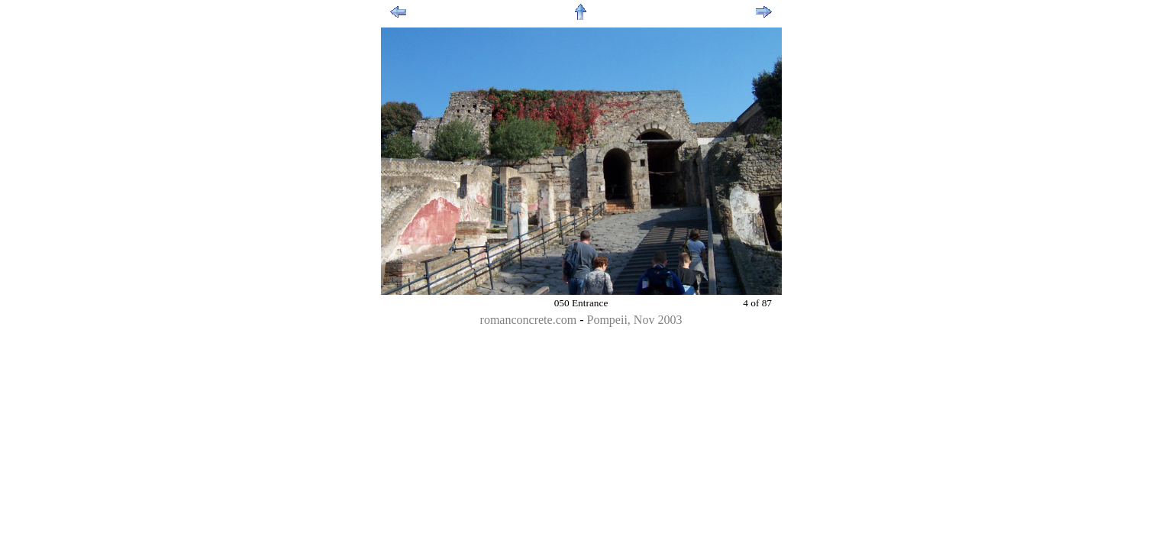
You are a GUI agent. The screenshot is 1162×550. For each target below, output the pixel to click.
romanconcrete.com (528, 319)
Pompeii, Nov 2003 (635, 319)
